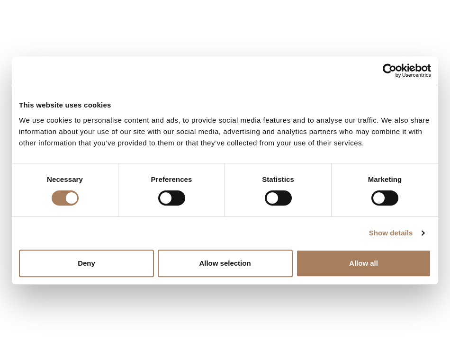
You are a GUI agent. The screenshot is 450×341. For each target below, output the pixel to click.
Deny (86, 263)
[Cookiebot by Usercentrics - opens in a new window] (389, 70)
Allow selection (225, 263)
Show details (391, 233)
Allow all (363, 263)
